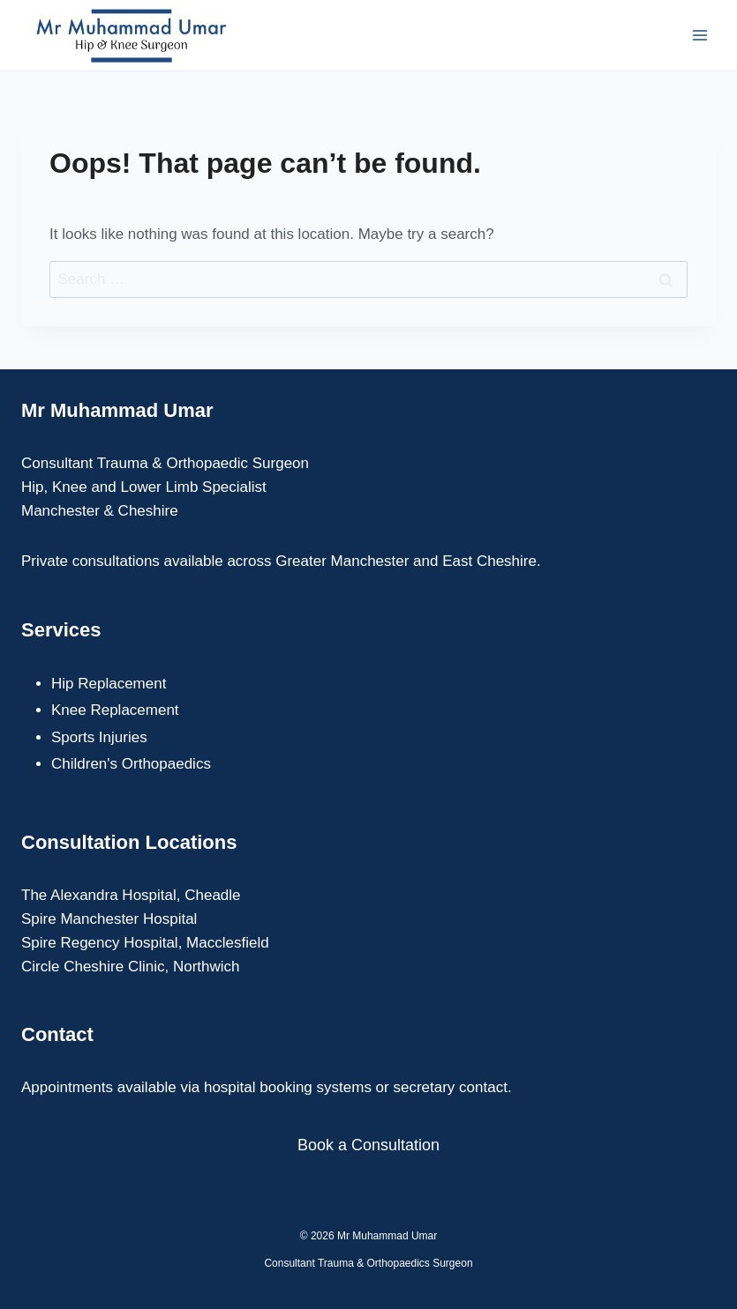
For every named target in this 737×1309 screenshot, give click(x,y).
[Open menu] (699, 34)
